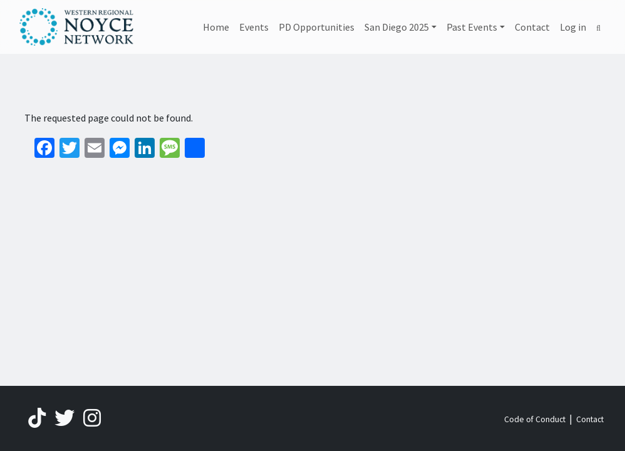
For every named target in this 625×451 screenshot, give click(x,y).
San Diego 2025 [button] (396, 27)
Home (216, 27)
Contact (532, 27)
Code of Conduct (535, 419)
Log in (573, 27)
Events (254, 27)
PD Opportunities (316, 27)
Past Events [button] (472, 27)
